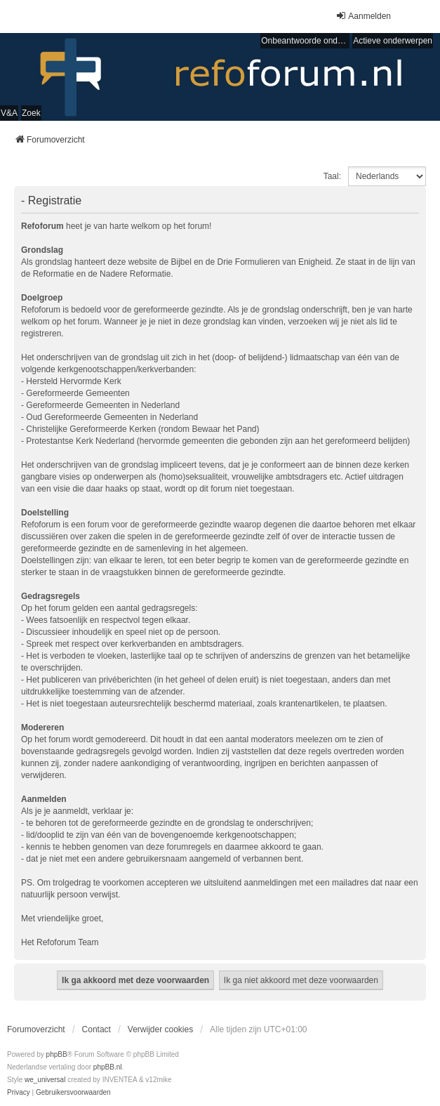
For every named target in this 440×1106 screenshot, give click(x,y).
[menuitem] (18, 1092)
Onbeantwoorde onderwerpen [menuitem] (305, 41)
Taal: (332, 176)
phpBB (56, 1054)
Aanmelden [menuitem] (363, 16)
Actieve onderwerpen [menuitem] (392, 41)
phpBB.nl (107, 1067)
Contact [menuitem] (96, 1029)
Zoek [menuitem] (31, 113)
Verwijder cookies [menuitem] (160, 1029)
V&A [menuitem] (9, 113)
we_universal (45, 1080)
